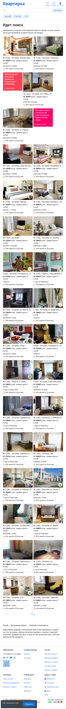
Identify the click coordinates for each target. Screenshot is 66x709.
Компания (27, 679)
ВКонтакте (51, 679)
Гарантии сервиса (51, 658)
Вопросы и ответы (51, 662)
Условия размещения (11, 683)
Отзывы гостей (50, 666)
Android (7, 657)
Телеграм (50, 683)
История (27, 683)
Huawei (11, 657)
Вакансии (27, 691)
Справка (27, 654)
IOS (4, 657)
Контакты (27, 658)
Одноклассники (52, 687)
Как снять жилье (51, 654)
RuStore (14, 657)
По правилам (7, 704)
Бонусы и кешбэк (51, 670)
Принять (29, 704)
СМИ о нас (28, 687)
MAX (46, 695)
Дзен (49, 691)
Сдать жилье (8, 679)
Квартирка (15, 4)
